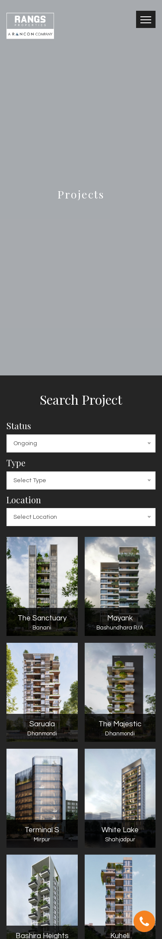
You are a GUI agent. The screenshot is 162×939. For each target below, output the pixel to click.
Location (23, 499)
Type (15, 462)
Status (18, 425)
